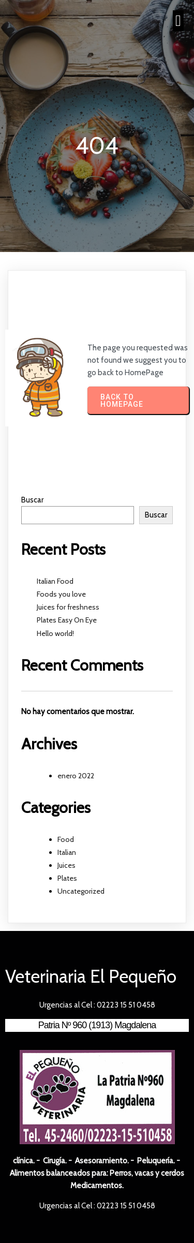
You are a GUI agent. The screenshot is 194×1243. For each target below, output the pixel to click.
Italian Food (55, 581)
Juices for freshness (68, 607)
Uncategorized (81, 891)
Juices (66, 865)
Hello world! (55, 633)
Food (65, 839)
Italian (66, 852)
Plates (67, 878)
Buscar (32, 500)
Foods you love (61, 594)
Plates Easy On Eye (67, 620)
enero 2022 (75, 775)
